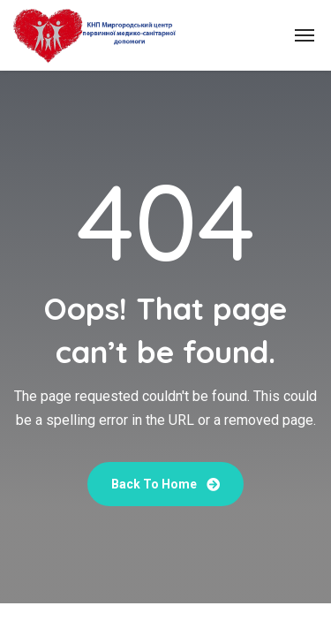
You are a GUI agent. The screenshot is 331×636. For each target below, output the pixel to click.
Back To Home (165, 484)
